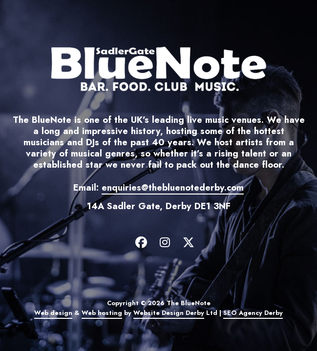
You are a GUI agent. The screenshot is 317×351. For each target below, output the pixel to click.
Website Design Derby (168, 312)
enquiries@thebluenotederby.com (173, 187)
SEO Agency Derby (253, 312)
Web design (53, 312)
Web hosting (102, 312)
